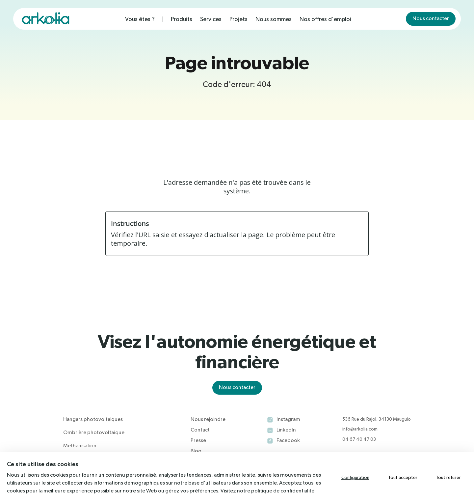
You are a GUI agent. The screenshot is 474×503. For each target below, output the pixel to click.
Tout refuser (448, 477)
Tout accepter (402, 477)
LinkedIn (286, 430)
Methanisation (79, 446)
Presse (198, 440)
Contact (200, 430)
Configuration (355, 477)
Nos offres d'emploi (325, 19)
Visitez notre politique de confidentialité (267, 491)
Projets (238, 19)
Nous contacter (430, 18)
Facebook (288, 440)
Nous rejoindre (208, 419)
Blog (196, 451)
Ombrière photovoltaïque (93, 432)
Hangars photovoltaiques (93, 419)
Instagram (288, 419)
